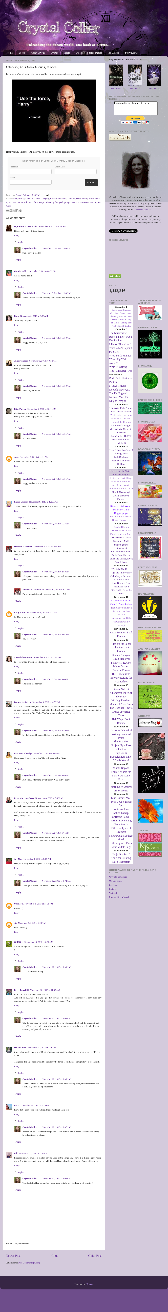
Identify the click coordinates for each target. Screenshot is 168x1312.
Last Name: (60, 167)
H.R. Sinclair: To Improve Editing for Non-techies (121, 680)
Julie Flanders (21, 361)
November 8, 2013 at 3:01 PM (55, 634)
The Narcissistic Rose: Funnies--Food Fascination (120, 339)
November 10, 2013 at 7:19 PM (35, 1105)
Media (67, 52)
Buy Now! (116, 88)
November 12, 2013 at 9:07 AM (56, 1127)
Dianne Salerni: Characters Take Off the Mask (121, 695)
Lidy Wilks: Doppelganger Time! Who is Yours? (121, 759)
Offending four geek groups (57, 202)
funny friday (18, 198)
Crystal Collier (30, 248)
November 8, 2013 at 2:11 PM (43, 612)
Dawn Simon (20, 1047)
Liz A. (17, 1105)
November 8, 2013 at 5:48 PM (46, 753)
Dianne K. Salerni (22, 702)
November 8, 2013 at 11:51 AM (56, 434)
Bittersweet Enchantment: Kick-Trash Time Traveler (121, 554)
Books (21, 52)
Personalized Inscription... (135, 109)
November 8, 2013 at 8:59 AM (42, 271)
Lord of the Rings (36, 202)
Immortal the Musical (119, 899)
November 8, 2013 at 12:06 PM (43, 502)
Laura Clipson (21, 502)
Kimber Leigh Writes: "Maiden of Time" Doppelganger (121, 512)
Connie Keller (21, 271)
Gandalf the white (58, 198)
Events (54, 52)
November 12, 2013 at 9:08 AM (56, 1178)
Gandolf (71, 198)
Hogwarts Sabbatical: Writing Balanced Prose (121, 736)
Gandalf (29, 198)
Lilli (16, 1153)
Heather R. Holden (23, 546)
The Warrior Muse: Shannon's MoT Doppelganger (121, 544)
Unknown (19, 903)
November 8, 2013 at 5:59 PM (55, 730)
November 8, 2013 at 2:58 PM (55, 571)
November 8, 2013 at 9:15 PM (37, 859)
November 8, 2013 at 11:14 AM (34, 457)
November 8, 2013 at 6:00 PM (55, 775)
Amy (16, 457)
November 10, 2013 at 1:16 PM (42, 1047)
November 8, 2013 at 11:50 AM (56, 293)
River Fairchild (21, 990)
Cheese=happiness (143, 212)
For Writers (113, 52)
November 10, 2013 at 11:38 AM (45, 990)
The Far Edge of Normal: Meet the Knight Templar (118, 399)
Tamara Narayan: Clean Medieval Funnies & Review (121, 661)
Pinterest (113, 891)
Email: (12, 178)
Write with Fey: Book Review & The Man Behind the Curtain (121, 421)
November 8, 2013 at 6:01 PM (55, 833)
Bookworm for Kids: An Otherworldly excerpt (121, 624)
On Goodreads (115, 883)
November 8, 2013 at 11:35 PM (39, 903)
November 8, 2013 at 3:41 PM (47, 657)
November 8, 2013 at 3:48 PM (55, 679)
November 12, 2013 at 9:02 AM (56, 881)
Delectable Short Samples (89, 52)
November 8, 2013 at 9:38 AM (34, 316)
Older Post (95, 1255)
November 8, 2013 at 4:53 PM (46, 702)
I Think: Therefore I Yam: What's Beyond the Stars (120, 350)
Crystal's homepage (118, 879)
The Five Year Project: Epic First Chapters (121, 748)
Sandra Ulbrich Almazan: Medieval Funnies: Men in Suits (121, 533)
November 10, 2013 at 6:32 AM (38, 942)
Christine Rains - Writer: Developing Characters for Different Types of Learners (121, 827)
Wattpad (113, 895)
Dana (16, 316)
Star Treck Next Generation (83, 202)
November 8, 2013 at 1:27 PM (55, 523)
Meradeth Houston (23, 657)
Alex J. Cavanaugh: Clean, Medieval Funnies (121, 498)
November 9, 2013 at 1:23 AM (32, 923)
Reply (16, 235)
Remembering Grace (24, 798)
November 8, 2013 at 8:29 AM (52, 226)
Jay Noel (18, 859)
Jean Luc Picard (19, 202)
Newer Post (13, 1255)
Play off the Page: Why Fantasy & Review (121, 650)
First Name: (15, 167)
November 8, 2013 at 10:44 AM (41, 409)
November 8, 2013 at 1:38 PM (47, 546)
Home (10, 52)
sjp (15, 923)
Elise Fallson (20, 409)
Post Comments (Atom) (29, 1262)
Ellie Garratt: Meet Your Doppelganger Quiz (121, 804)
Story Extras (131, 52)
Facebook (113, 887)
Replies (21, 242)
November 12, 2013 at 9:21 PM (56, 589)
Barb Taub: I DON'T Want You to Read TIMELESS (121, 442)
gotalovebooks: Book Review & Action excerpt (121, 614)
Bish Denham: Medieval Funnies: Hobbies (121, 463)
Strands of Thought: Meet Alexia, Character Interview (121, 431)
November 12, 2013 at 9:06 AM (56, 1079)
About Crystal (38, 52)
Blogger (89, 1284)
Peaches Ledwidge (23, 753)
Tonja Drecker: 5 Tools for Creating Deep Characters (121, 860)
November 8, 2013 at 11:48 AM (56, 248)
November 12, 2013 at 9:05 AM (56, 1018)
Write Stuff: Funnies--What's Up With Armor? (121, 362)
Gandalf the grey (41, 198)
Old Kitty (18, 942)
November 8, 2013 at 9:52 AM (42, 361)
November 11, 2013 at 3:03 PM (33, 1153)
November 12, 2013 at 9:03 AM (56, 967)
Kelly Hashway (21, 612)
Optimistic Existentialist (25, 226)
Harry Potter (81, 198)
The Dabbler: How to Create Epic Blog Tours (121, 714)
